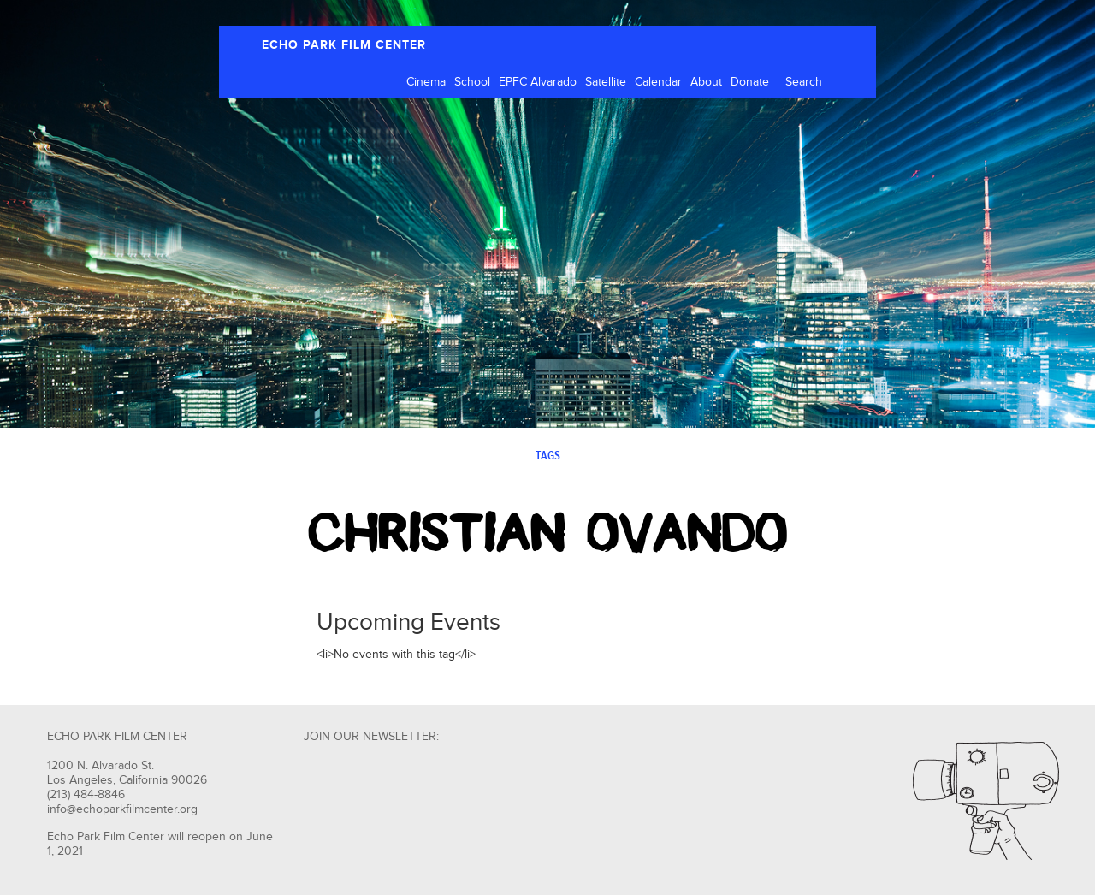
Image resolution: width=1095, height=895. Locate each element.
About (706, 82)
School (472, 82)
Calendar (658, 82)
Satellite (605, 82)
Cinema (426, 82)
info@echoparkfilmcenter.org (122, 809)
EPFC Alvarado (538, 82)
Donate (750, 82)
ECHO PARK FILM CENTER (344, 45)
